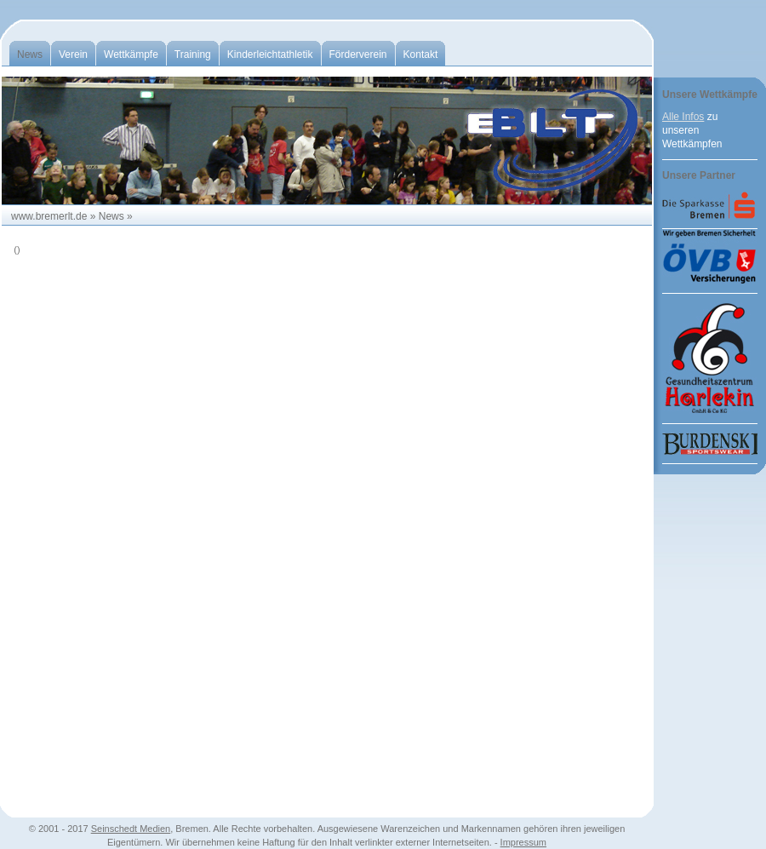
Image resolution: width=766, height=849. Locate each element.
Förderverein (358, 54)
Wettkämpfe (131, 54)
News (30, 54)
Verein (73, 54)
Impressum (523, 842)
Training (192, 54)
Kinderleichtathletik (270, 54)
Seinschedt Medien (131, 828)
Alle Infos (683, 117)
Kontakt (420, 54)
